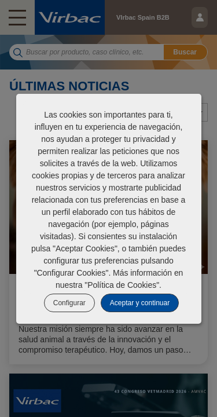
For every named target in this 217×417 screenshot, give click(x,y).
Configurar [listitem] (69, 303)
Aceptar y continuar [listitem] (140, 303)
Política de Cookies (121, 285)
